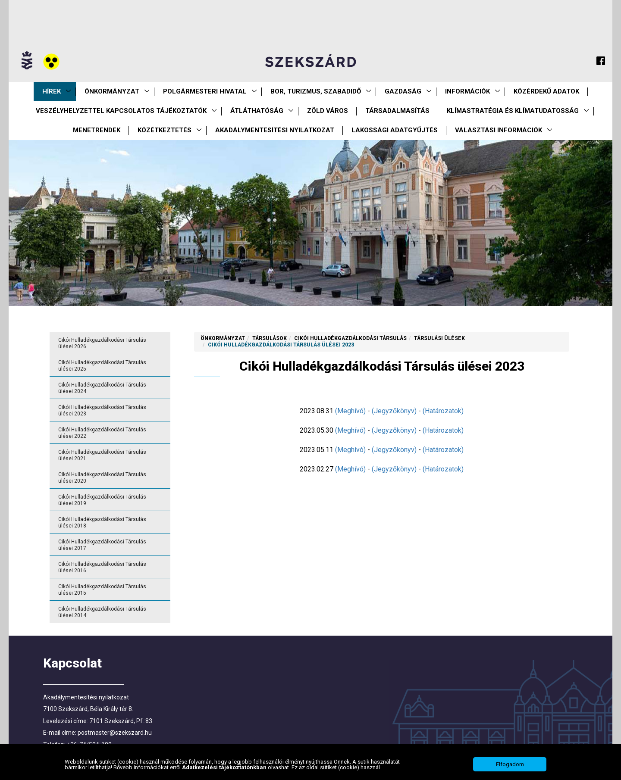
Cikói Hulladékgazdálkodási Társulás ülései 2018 (102, 522)
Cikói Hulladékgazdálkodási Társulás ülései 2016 (102, 567)
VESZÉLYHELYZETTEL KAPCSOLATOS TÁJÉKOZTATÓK (121, 111)
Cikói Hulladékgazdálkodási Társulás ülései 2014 (102, 612)
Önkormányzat (112, 91)
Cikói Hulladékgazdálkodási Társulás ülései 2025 (102, 365)
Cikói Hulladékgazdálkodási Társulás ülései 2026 (102, 343)
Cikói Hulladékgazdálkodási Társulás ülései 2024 (102, 388)
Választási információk (498, 130)
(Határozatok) (443, 411)
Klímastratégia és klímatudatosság (513, 111)
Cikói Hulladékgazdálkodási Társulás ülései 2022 (102, 433)
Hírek (51, 91)
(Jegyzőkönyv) (394, 411)
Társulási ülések (439, 338)
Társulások (269, 338)
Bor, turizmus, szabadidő (315, 91)
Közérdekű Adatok (546, 91)
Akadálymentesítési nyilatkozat (274, 130)
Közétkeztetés (164, 130)
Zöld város (327, 111)
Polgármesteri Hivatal (205, 91)
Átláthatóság (256, 111)
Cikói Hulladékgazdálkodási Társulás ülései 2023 (102, 410)
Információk (467, 91)
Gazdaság (403, 91)
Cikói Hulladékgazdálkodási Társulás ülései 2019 (102, 500)
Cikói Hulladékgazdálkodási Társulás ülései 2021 (102, 455)
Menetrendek (96, 130)
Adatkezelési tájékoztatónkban (225, 768)
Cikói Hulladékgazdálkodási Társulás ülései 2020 (102, 477)
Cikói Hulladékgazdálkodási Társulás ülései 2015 (102, 589)
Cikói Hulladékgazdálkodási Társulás (350, 338)
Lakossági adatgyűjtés (394, 130)
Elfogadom (510, 766)
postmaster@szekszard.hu (115, 732)
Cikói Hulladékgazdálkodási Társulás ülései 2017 (102, 545)
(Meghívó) (350, 411)
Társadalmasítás (397, 111)
